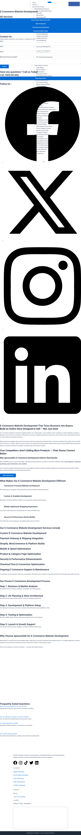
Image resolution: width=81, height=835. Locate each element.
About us (34, 4)
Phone (2, 51)
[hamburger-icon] (49, 2)
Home (34, 2)
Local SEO (39, 13)
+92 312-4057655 (19, 797)
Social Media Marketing (20, 775)
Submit (4, 66)
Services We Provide (38, 7)
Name (2, 41)
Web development (19, 782)
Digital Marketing (18, 772)
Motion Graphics (40, 69)
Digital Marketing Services (41, 9)
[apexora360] (40, 817)
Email (2, 46)
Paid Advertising (18, 778)
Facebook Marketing (42, 34)
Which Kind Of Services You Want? (9, 57)
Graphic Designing (19, 785)
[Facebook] (42, 162)
